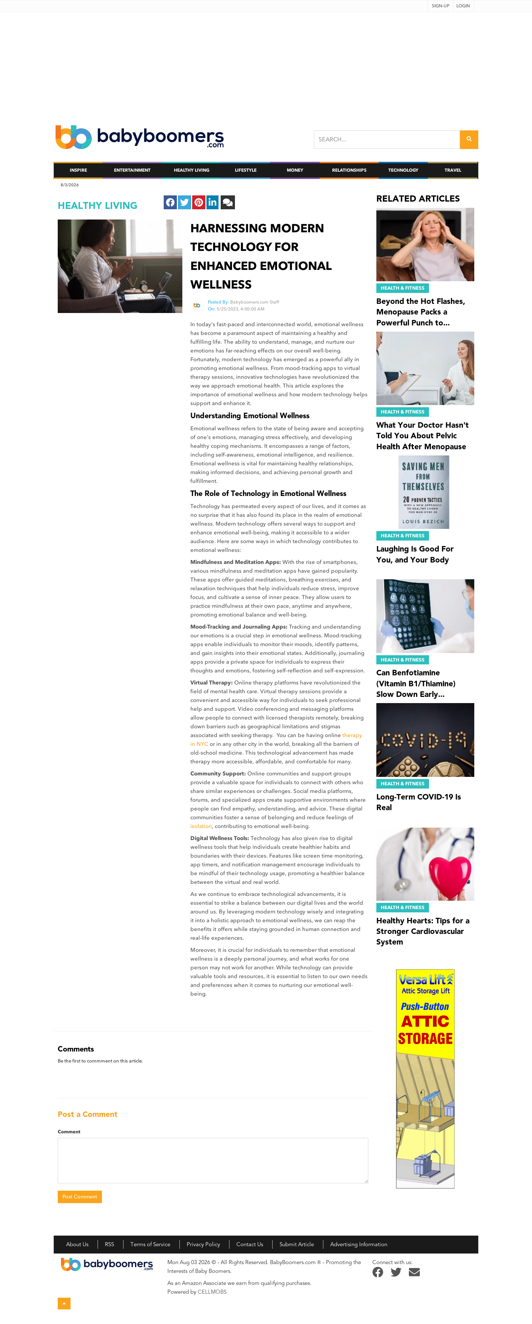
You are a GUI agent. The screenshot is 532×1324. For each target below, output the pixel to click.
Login (463, 6)
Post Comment (79, 1196)
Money (295, 170)
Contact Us (249, 1244)
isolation (201, 826)
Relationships (349, 170)
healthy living (97, 205)
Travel (453, 170)
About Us (77, 1244)
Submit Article (297, 1244)
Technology (403, 170)
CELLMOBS (212, 1292)
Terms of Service (150, 1244)
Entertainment (132, 170)
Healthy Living (191, 170)
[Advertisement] (266, 63)
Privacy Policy (203, 1244)
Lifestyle (245, 170)
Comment (69, 1132)
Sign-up (440, 6)
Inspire (78, 170)
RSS (109, 1244)
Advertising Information (358, 1244)
